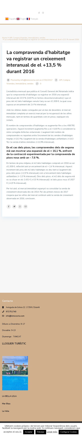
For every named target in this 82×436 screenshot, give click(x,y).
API (60, 80)
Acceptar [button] (28, 432)
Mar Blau (6, 403)
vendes (30, 83)
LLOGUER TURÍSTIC (14, 343)
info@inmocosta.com (15, 316)
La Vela (5, 411)
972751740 (11, 311)
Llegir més (52, 431)
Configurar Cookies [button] (68, 432)
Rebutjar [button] (40, 432)
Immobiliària (21, 83)
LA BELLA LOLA (9, 396)
